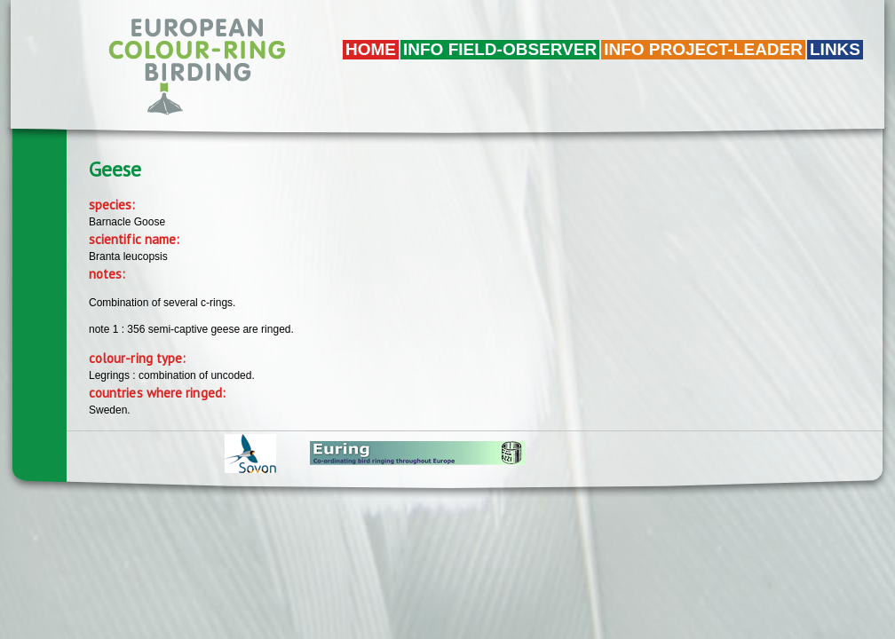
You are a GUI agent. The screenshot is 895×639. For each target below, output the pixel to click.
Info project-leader (703, 49)
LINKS (835, 49)
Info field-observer (500, 49)
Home (370, 49)
